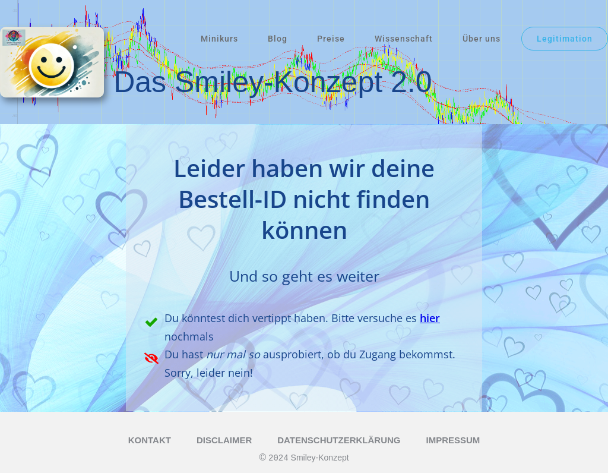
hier (430, 318)
